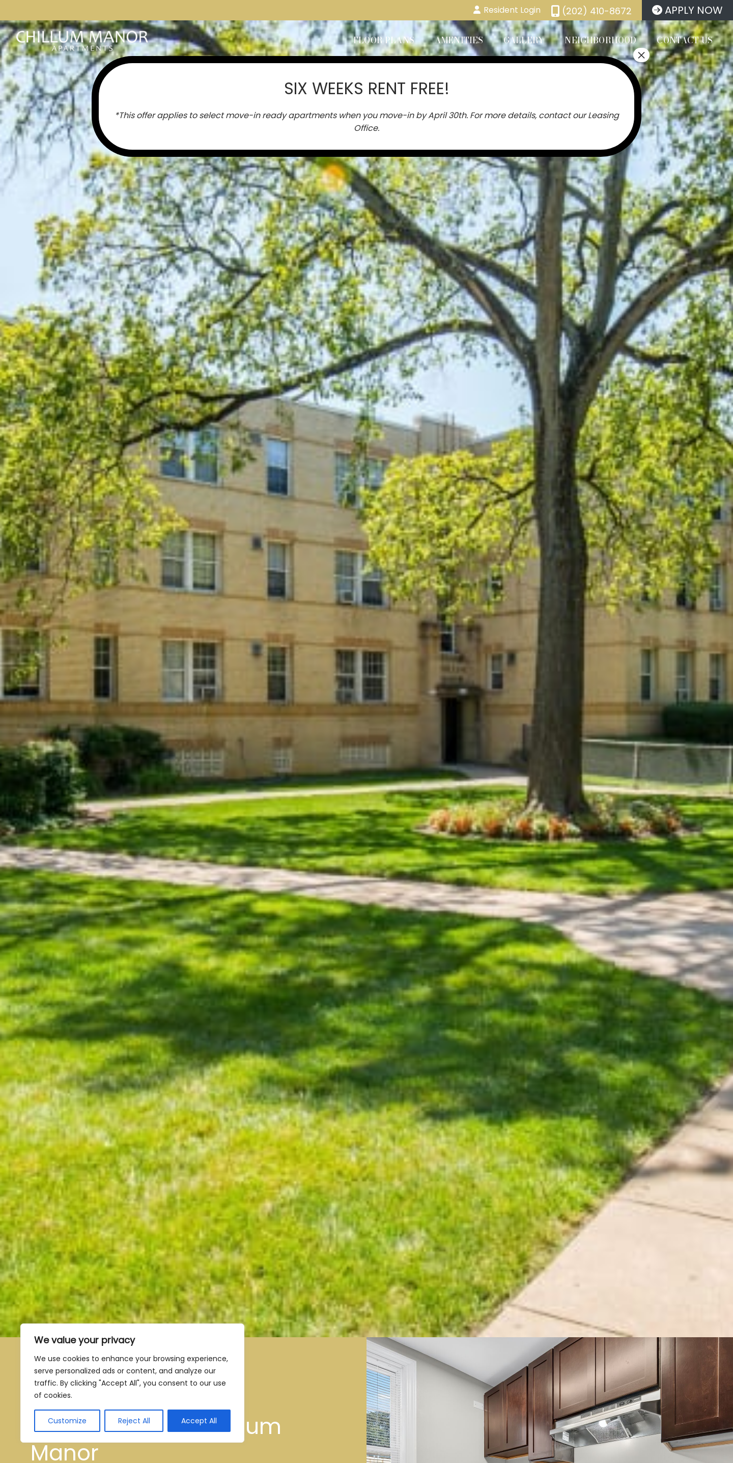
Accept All (199, 1421)
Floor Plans (383, 40)
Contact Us (685, 40)
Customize (67, 1421)
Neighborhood (600, 40)
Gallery (523, 40)
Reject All (134, 1421)
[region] (132, 1383)
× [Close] (641, 55)
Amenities (459, 40)
